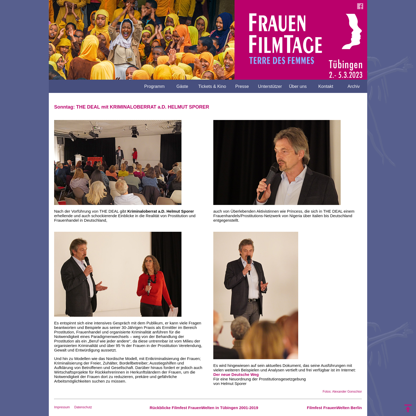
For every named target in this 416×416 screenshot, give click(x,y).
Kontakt (325, 86)
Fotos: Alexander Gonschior (342, 391)
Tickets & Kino (212, 86)
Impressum (62, 407)
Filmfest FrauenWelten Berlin (334, 407)
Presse (242, 86)
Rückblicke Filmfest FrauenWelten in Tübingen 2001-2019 (204, 407)
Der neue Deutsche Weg (236, 374)
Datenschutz (83, 407)
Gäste (182, 86)
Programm (154, 86)
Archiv (354, 86)
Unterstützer (270, 86)
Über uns (298, 86)
